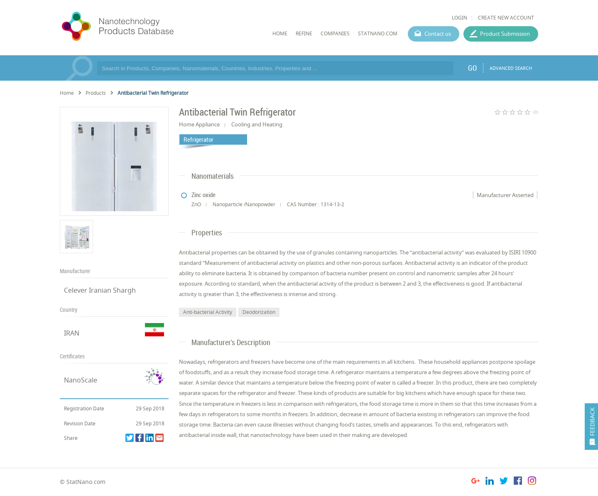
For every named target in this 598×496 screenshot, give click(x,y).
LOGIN (459, 17)
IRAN (71, 333)
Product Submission (505, 33)
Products (96, 92)
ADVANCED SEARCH (511, 68)
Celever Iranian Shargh (100, 290)
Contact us (437, 33)
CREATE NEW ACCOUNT (506, 17)
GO (472, 68)
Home (67, 92)
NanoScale (80, 380)
